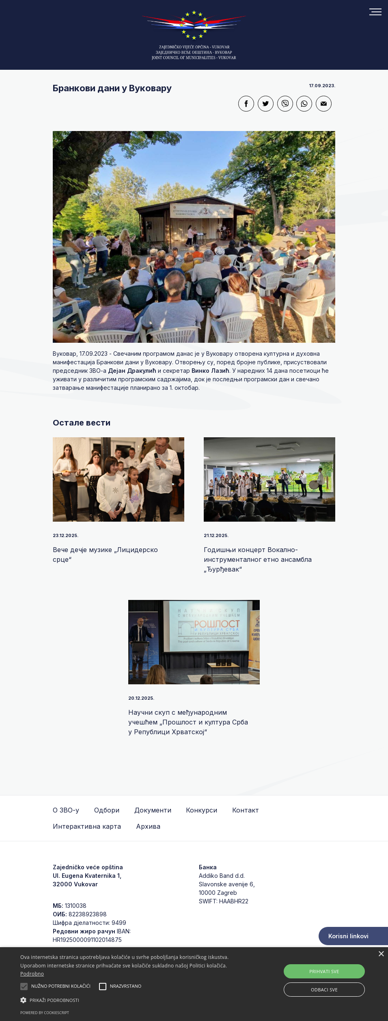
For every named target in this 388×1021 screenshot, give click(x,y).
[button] (133, 1000)
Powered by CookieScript (44, 1012)
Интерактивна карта (87, 826)
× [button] (381, 954)
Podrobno (32, 973)
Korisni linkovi (348, 936)
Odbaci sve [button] (324, 990)
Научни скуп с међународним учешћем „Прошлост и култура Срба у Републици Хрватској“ (188, 722)
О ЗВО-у (66, 810)
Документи (152, 810)
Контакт (245, 810)
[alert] (194, 984)
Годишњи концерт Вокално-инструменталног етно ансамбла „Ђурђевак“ (258, 559)
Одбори (106, 810)
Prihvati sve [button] (324, 971)
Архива (148, 826)
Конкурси (201, 810)
